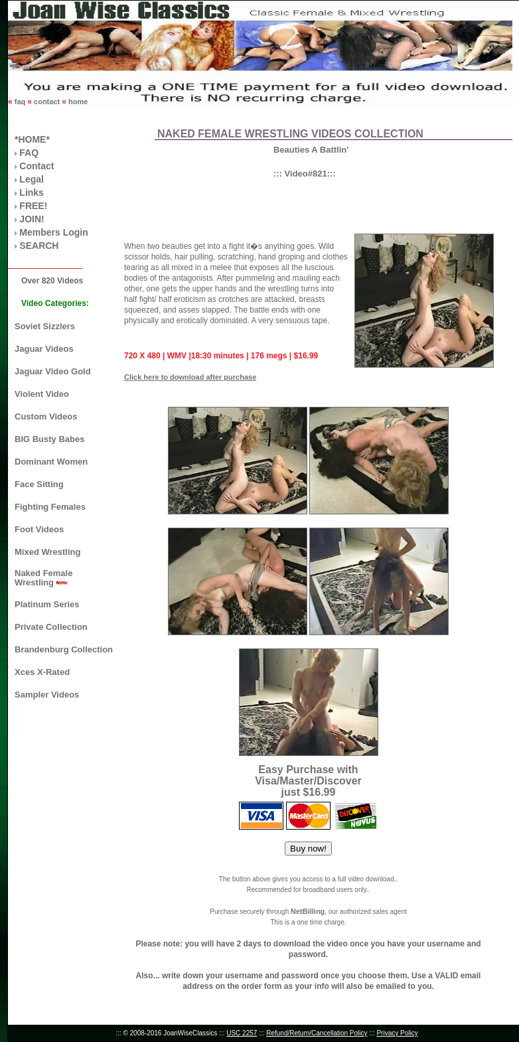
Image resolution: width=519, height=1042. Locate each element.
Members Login (53, 232)
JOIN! (31, 219)
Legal (31, 179)
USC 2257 (241, 1033)
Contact (36, 166)
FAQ (28, 152)
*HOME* (32, 139)
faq (20, 102)
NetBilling (308, 911)
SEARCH (38, 245)
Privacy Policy (396, 1033)
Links (31, 192)
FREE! (33, 205)
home (77, 102)
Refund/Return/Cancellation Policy (316, 1033)
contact (47, 102)
